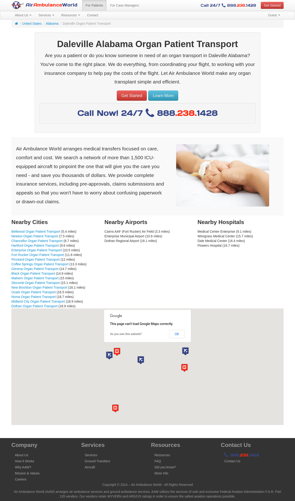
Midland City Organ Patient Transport (38, 301)
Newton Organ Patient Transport (34, 236)
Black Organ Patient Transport (33, 273)
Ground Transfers (97, 461)
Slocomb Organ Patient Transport (35, 283)
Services (46, 15)
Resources (70, 15)
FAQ (157, 461)
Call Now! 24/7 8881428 (147, 113)
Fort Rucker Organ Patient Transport (37, 255)
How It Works (24, 461)
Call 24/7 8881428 (228, 5)
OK (177, 334)
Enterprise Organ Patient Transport (36, 250)
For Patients (94, 5)
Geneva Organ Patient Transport (34, 269)
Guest (274, 15)
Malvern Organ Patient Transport (35, 278)
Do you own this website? (126, 334)
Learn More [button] (163, 95)
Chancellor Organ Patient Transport (37, 241)
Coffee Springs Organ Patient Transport (40, 264)
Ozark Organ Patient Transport (33, 292)
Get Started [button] (272, 5)
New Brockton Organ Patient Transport (39, 287)
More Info (161, 473)
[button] (140, 360)
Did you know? (165, 467)
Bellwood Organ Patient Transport (35, 231)
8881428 (241, 455)
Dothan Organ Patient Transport (34, 306)
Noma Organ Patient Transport (33, 297)
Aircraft (90, 467)
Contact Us (232, 461)
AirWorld (44, 5)
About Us (23, 15)
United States (32, 23)
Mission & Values (27, 473)
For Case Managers (124, 5)
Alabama (52, 23)
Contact (92, 15)
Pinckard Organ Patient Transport (35, 259)
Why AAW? (23, 467)
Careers (21, 479)
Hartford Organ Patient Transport (35, 245)
